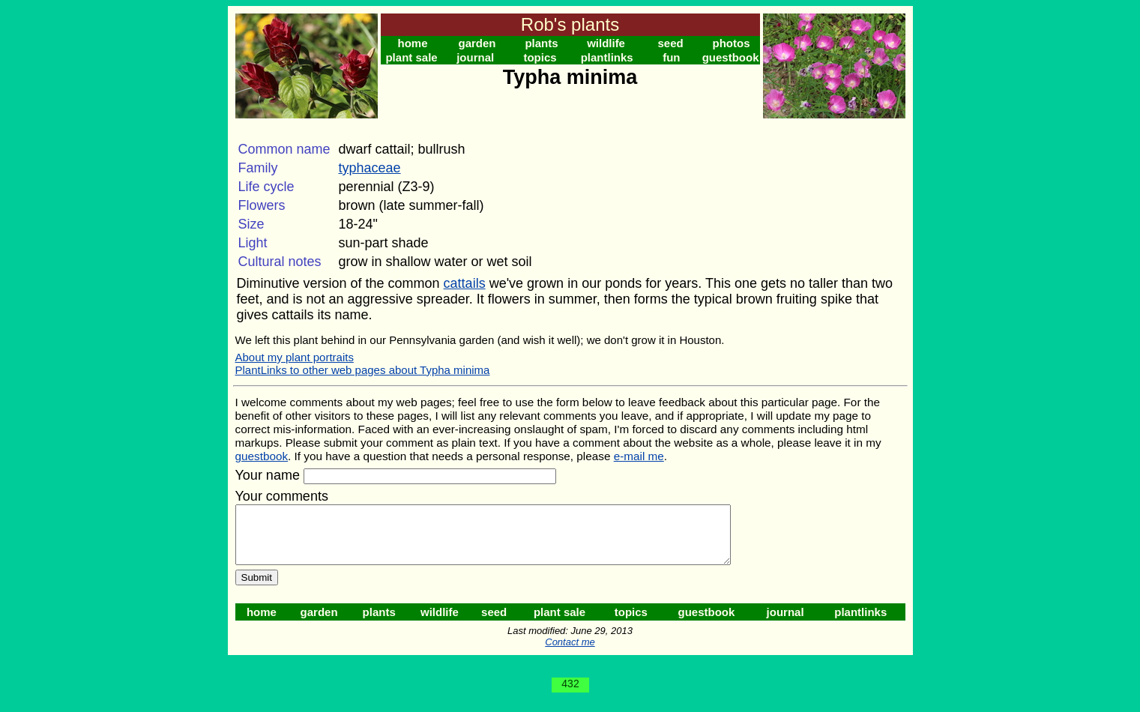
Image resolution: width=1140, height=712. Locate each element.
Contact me (569, 653)
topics (539, 57)
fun (671, 57)
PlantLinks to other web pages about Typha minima (362, 369)
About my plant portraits (294, 357)
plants (541, 43)
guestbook (730, 57)
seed (670, 43)
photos (731, 43)
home (413, 43)
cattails (465, 283)
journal (475, 57)
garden (477, 43)
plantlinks (607, 57)
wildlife (606, 43)
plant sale (411, 57)
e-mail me (639, 456)
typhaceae (370, 167)
